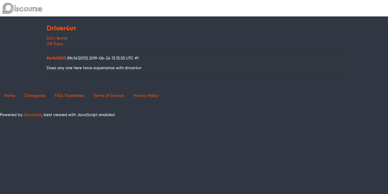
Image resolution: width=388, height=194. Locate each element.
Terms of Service (108, 96)
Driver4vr (61, 28)
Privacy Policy (146, 96)
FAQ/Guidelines (69, 96)
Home (9, 96)
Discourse (32, 115)
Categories (35, 96)
